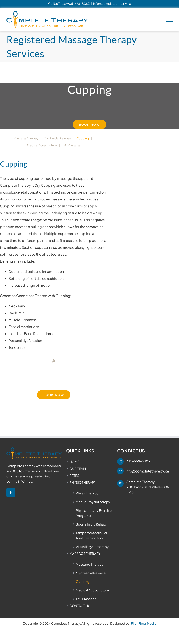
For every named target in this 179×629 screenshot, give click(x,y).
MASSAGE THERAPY (84, 553)
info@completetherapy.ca (112, 3)
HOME (74, 462)
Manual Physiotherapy (93, 502)
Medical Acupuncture (42, 145)
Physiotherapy (87, 493)
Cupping (82, 138)
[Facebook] (10, 492)
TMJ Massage (71, 145)
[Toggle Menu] (169, 20)
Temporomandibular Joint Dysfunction (91, 535)
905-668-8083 (78, 3)
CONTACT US (79, 606)
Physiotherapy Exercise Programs (94, 513)
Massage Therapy (26, 138)
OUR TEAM (77, 468)
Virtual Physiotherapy (92, 547)
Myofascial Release (57, 138)
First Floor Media (143, 623)
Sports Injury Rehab (91, 524)
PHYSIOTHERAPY (82, 482)
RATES (74, 475)
